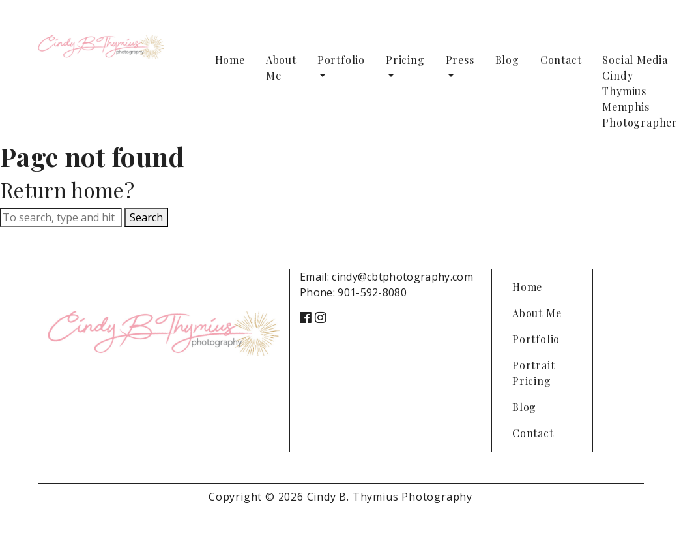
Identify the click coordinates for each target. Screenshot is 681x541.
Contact (561, 60)
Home (230, 60)
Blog (507, 60)
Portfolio (341, 60)
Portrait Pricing (533, 373)
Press (460, 60)
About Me (281, 67)
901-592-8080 (372, 292)
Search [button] (146, 217)
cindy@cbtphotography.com (402, 277)
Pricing (405, 60)
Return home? (67, 190)
